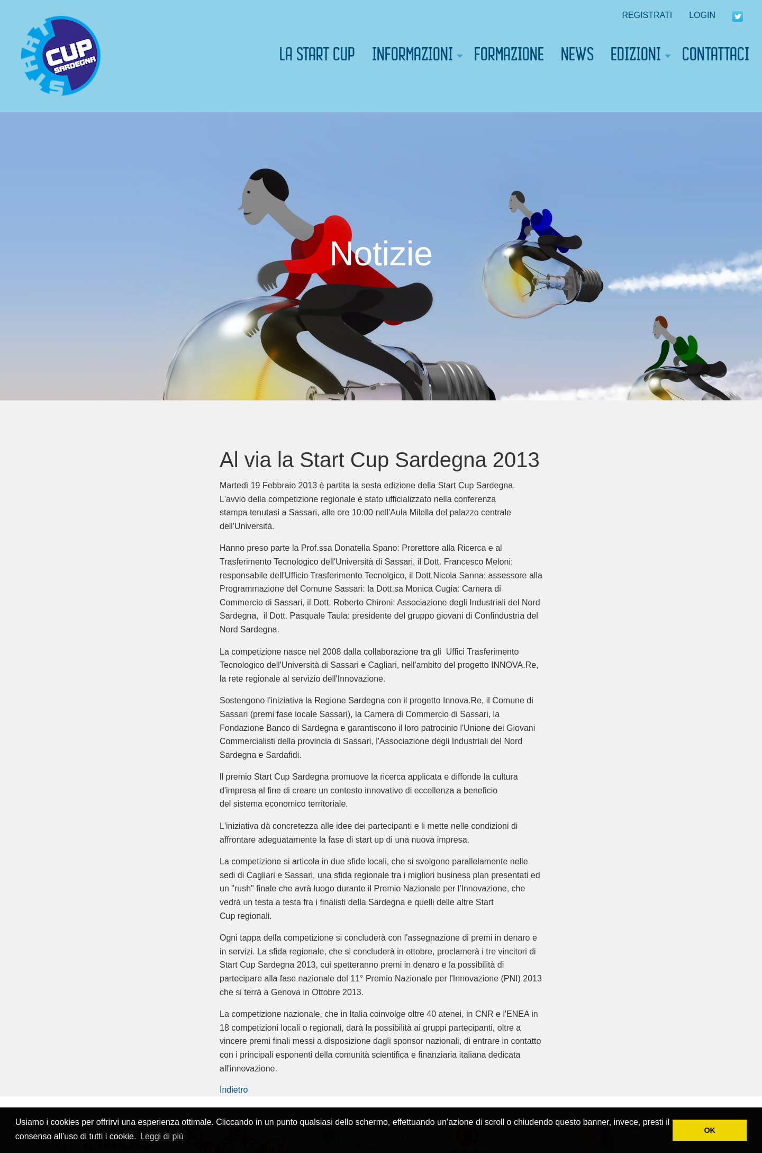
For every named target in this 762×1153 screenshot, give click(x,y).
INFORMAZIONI (412, 56)
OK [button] (709, 1130)
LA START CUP (317, 56)
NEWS (577, 56)
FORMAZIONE (509, 56)
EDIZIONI (636, 56)
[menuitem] (60, 56)
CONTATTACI (715, 56)
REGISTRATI (647, 15)
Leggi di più (162, 1136)
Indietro (234, 1089)
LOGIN (702, 15)
